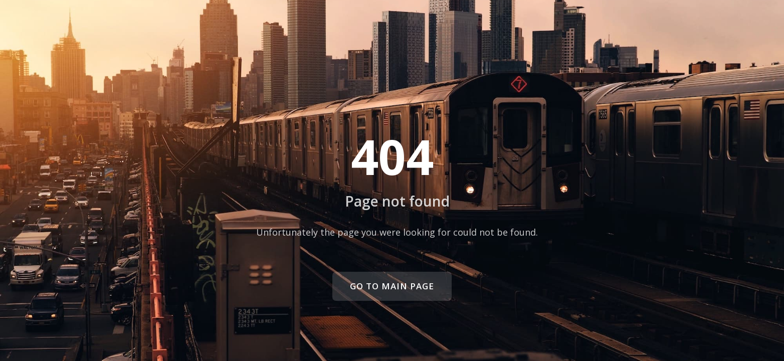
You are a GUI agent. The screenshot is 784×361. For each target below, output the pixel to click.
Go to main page (392, 286)
